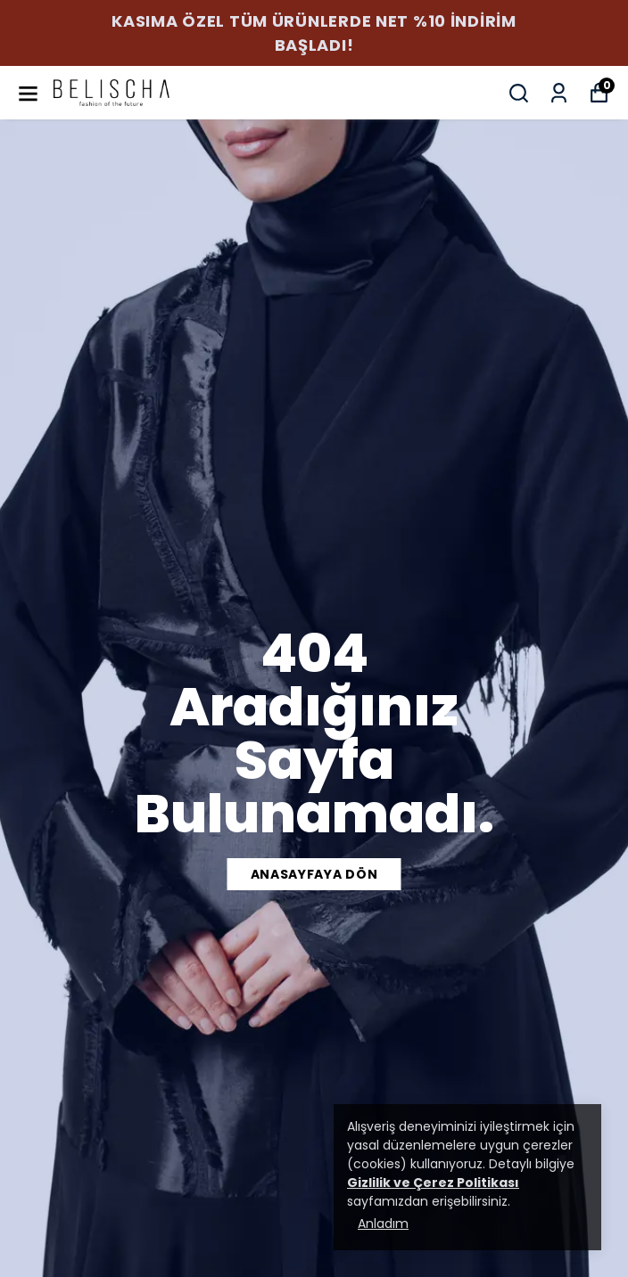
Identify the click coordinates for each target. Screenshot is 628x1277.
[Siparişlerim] (559, 93)
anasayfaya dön (314, 874)
